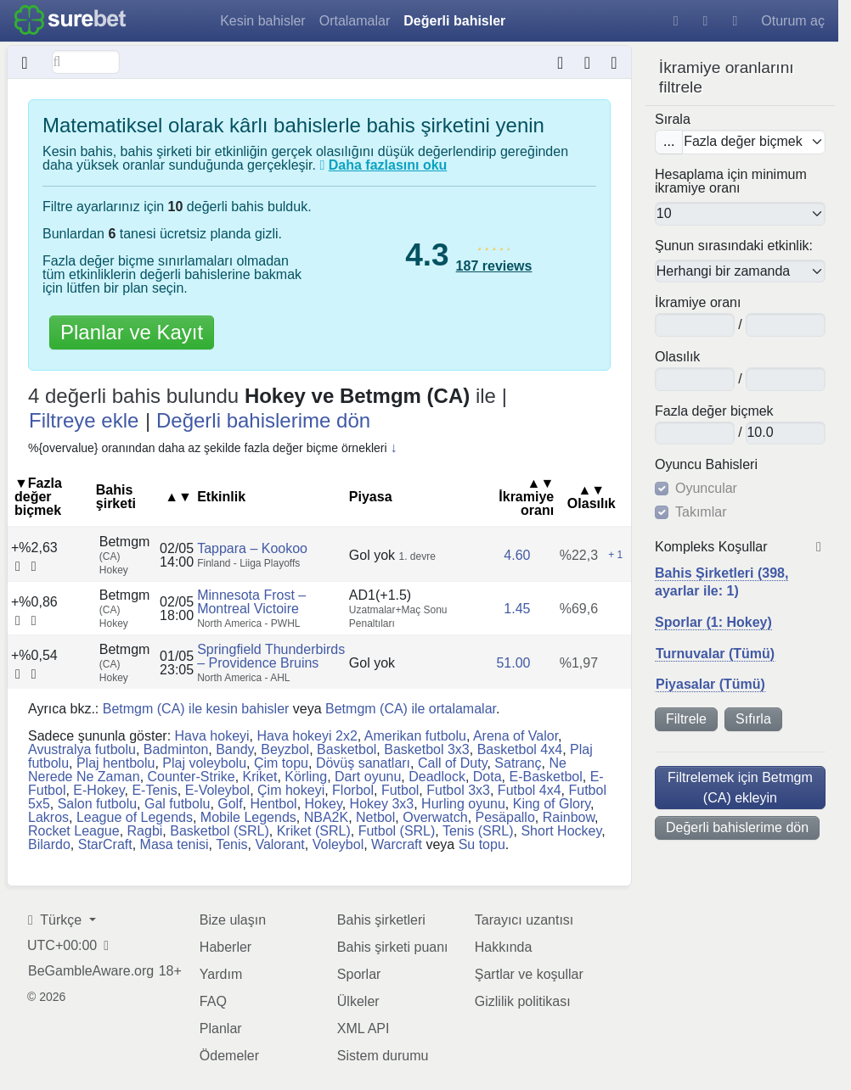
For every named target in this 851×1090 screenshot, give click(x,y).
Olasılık (677, 357)
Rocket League (74, 831)
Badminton (176, 749)
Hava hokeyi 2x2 (307, 736)
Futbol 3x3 (458, 790)
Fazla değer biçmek (714, 410)
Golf (229, 804)
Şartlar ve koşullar (529, 974)
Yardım (221, 974)
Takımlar (700, 512)
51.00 (513, 663)
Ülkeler (358, 1001)
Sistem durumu (383, 1055)
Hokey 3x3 (382, 804)
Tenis (231, 844)
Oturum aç (793, 21)
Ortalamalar (355, 21)
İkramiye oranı (698, 303)
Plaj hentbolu (115, 763)
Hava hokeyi (212, 736)
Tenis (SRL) (478, 831)
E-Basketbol (546, 776)
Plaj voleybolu (204, 763)
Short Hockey (561, 831)
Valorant (279, 844)
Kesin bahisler (263, 21)
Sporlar (359, 974)
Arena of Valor (515, 736)
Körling (306, 776)
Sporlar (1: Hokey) (713, 622)
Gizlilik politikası (523, 1001)
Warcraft (396, 844)
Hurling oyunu (463, 804)
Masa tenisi (174, 844)
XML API (363, 1028)
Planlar (221, 1028)
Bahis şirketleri (381, 920)
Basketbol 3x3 (427, 749)
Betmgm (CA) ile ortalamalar (410, 709)
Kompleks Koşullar (711, 547)
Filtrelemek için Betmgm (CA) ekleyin (740, 786)
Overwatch (435, 817)
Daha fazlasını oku (388, 165)
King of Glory (551, 804)
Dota (487, 776)
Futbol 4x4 (529, 790)
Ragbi (145, 831)
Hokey (323, 804)
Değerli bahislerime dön (737, 827)
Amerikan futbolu (415, 736)
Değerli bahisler (454, 21)
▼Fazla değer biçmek (38, 496)
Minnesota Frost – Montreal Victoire (251, 602)
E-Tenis (154, 790)
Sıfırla (753, 719)
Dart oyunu (368, 776)
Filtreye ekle (83, 420)
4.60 (517, 554)
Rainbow (569, 817)
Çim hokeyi (290, 790)
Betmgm (124, 548)
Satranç (517, 763)
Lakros (48, 817)
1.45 (517, 608)
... (668, 141)
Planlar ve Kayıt (131, 332)
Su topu (482, 844)
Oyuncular (706, 488)
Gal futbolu (177, 804)
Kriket (260, 776)
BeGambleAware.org (91, 971)
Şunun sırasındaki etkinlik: (734, 246)
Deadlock (437, 776)
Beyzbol (285, 749)
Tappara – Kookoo (252, 547)
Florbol (353, 790)
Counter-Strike (191, 776)
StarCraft (105, 844)
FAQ (213, 1001)
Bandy (234, 749)
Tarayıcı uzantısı (524, 920)
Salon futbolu (97, 804)
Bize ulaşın (233, 920)
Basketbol (346, 749)
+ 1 (615, 554)
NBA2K (326, 817)
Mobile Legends (248, 817)
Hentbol (274, 804)
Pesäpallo (505, 817)
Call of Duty (452, 763)
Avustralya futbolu (82, 749)
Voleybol (338, 844)
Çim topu (281, 763)
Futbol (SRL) (397, 831)
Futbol (400, 790)
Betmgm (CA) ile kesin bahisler (196, 709)
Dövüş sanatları (363, 763)
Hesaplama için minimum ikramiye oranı (731, 181)
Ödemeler (229, 1055)
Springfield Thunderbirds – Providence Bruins (271, 656)
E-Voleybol (218, 790)
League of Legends (134, 817)
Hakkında (504, 947)
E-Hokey (98, 790)
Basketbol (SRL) (219, 831)
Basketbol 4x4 (520, 749)
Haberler (225, 947)
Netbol (375, 817)
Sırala (672, 119)
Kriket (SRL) (314, 831)
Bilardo (49, 844)
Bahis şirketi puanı (392, 947)
